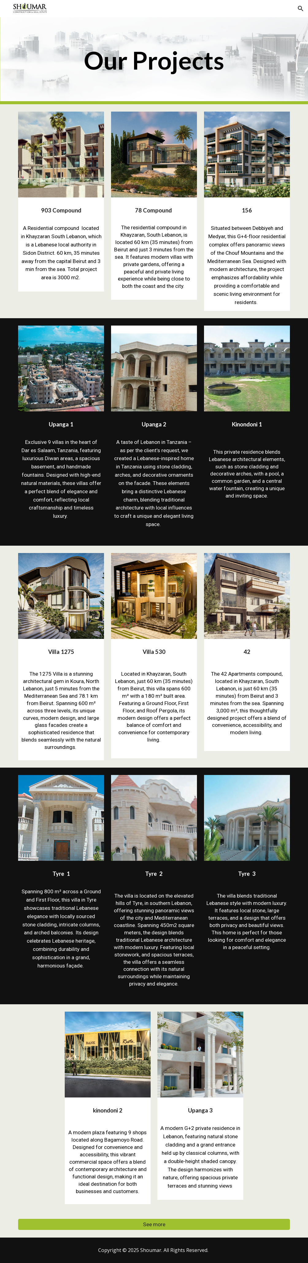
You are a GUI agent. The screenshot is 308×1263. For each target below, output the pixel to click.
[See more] (153, 1224)
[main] (154, 60)
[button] (300, 8)
